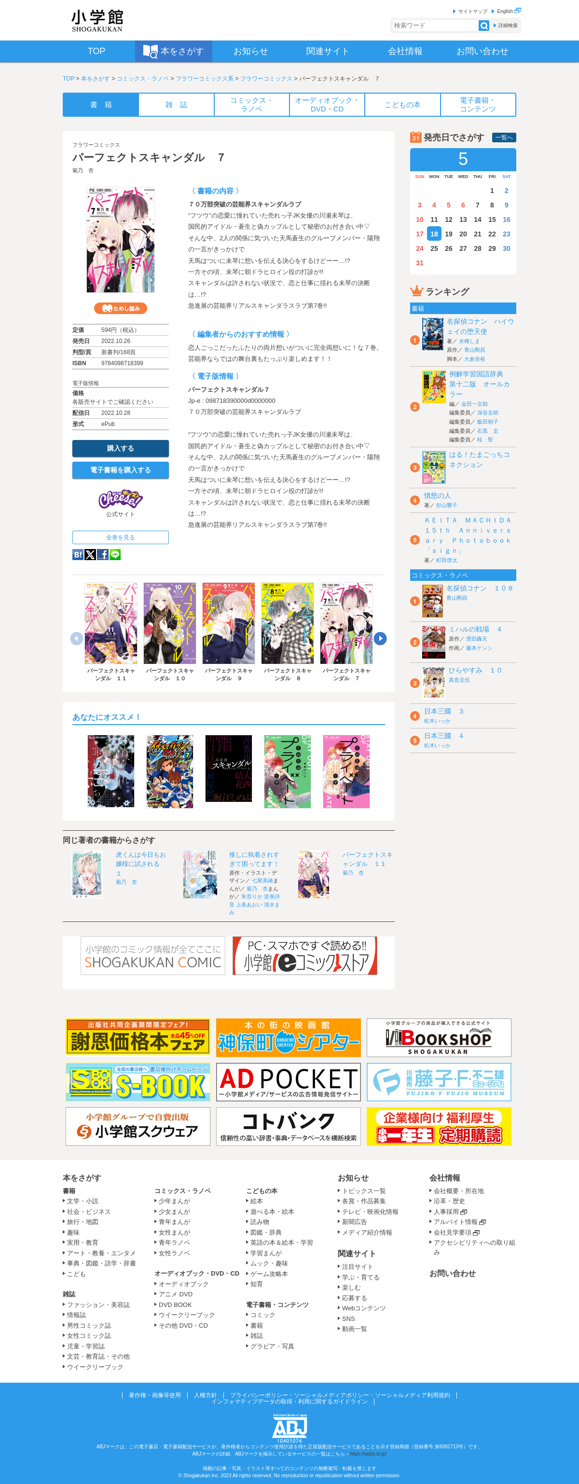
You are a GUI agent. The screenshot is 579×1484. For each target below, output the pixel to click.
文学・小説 (82, 1201)
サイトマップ (472, 11)
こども (76, 1274)
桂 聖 (485, 439)
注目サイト (357, 1266)
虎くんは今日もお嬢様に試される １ (141, 864)
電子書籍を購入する (120, 470)
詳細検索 (508, 25)
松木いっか (437, 721)
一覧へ (504, 137)
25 (434, 248)
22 (492, 234)
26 (449, 248)
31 (420, 263)
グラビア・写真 (272, 1346)
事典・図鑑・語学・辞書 (101, 1263)
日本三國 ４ (444, 736)
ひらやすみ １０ (476, 670)
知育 (256, 1284)
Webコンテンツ (364, 1308)
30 (506, 248)
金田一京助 (474, 404)
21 (478, 234)
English (509, 11)
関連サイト (357, 1254)
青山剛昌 (474, 350)
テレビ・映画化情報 (370, 1211)
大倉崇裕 (474, 359)
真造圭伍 (459, 680)
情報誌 (76, 1315)
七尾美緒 (262, 880)
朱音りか (251, 896)
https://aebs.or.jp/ (368, 1454)
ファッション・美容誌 (98, 1304)
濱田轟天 (476, 639)
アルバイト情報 (456, 1221)
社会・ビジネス (89, 1211)
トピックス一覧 (364, 1191)
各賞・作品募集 (364, 1201)
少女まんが (174, 1211)
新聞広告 (354, 1221)
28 (478, 248)
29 (492, 248)
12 (449, 219)
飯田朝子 (487, 422)
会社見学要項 (452, 1232)
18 (434, 234)
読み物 (259, 1221)
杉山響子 (446, 505)
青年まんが (174, 1221)
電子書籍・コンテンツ (277, 1304)
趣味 (73, 1232)
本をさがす (95, 78)
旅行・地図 (82, 1221)
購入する (120, 448)
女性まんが (174, 1232)
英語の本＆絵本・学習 (281, 1242)
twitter (90, 554)
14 (478, 219)
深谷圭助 (487, 412)
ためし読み (120, 308)
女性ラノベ (174, 1253)
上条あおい (249, 904)
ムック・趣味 (269, 1263)
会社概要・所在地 (459, 1191)
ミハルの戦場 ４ (476, 629)
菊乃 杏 (83, 170)
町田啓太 (446, 560)
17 (420, 234)
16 (506, 219)
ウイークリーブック (95, 1367)
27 (463, 248)
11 (434, 219)
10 (420, 219)
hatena (77, 554)
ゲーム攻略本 (269, 1274)
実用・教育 (82, 1242)
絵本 (256, 1201)
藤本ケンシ (479, 648)
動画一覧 (354, 1329)
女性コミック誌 (89, 1335)
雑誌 (69, 1294)
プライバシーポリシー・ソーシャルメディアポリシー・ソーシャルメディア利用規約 (340, 1395)
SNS (348, 1318)
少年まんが (174, 1201)
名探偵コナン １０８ (480, 588)
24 (420, 248)
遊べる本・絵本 (272, 1211)
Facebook (103, 554)
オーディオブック (184, 1284)
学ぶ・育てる (361, 1277)
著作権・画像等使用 (155, 1395)
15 (492, 219)
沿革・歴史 (449, 1201)
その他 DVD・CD (183, 1325)
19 (449, 234)
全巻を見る (120, 537)
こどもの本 (261, 1191)
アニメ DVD (176, 1294)
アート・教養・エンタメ (101, 1253)
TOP (68, 78)
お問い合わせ (452, 1273)
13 (463, 219)
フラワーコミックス (266, 78)
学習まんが (269, 1253)
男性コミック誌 (89, 1325)
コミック (263, 1315)
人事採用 (446, 1211)
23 (506, 234)
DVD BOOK (175, 1304)
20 (463, 234)
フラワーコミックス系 (205, 78)
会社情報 (444, 1178)
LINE (115, 554)
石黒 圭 (487, 431)
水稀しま (469, 341)
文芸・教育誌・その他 (98, 1356)
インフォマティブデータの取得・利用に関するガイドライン (289, 1401)
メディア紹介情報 (367, 1232)
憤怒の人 (437, 495)
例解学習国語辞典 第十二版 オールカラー (479, 384)
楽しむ (351, 1287)
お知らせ (353, 1178)
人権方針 (205, 1395)
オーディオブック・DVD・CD (196, 1273)
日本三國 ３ (444, 711)
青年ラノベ (174, 1242)
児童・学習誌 (86, 1346)
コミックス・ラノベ (143, 78)
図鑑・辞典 (266, 1232)
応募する (354, 1298)
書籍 (69, 1191)
